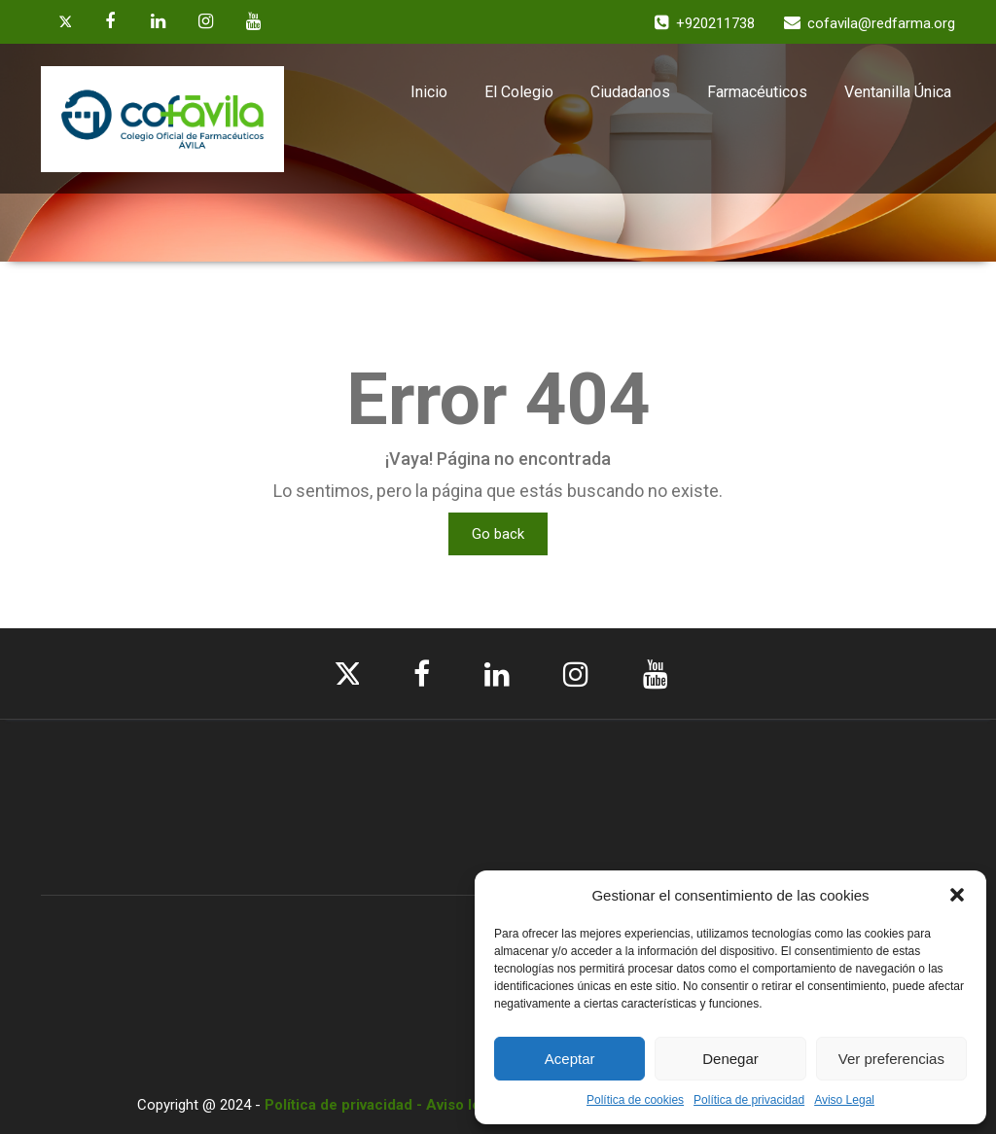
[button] (957, 894)
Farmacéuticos (757, 92)
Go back (498, 534)
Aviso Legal (844, 1100)
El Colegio (518, 92)
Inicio (428, 92)
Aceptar (570, 1058)
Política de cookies (635, 1100)
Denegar (730, 1058)
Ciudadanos (630, 92)
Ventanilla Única (897, 92)
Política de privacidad (749, 1100)
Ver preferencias (891, 1058)
